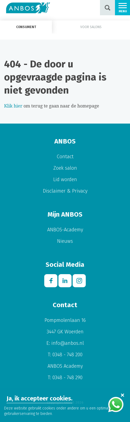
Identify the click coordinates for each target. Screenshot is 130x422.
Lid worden (65, 179)
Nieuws (65, 241)
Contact (65, 157)
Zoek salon (65, 168)
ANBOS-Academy (65, 230)
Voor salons (91, 27)
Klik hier (13, 106)
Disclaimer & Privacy (65, 191)
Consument (26, 27)
